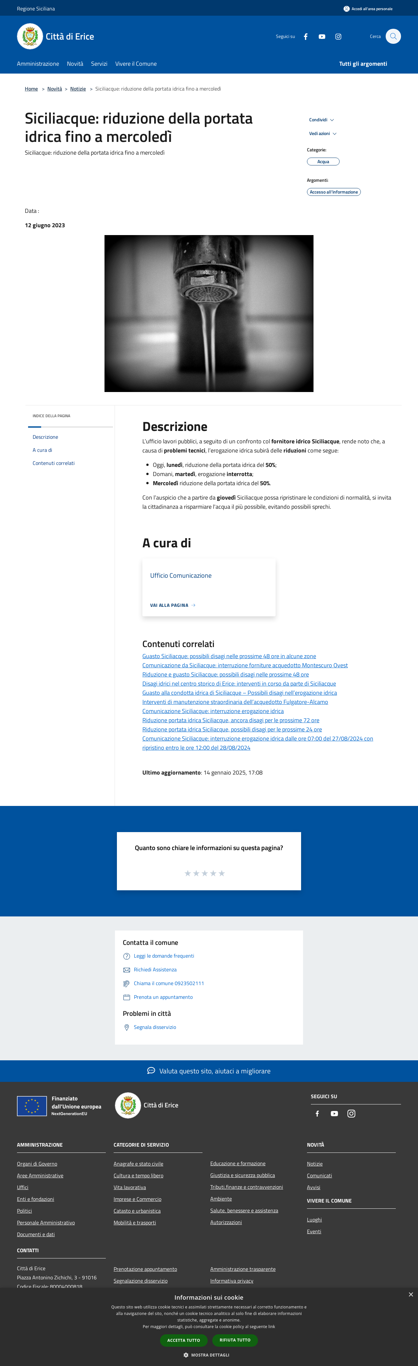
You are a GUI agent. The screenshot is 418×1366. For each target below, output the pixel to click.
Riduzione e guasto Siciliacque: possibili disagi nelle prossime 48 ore (225, 674)
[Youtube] (318, 36)
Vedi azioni (324, 134)
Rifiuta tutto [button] (235, 1340)
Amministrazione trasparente (243, 1269)
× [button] (410, 1294)
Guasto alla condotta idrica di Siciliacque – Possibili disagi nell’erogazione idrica (239, 692)
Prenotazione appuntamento (145, 1269)
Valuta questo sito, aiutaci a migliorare (209, 1071)
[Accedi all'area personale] (368, 8)
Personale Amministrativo (46, 1222)
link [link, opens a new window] (271, 1326)
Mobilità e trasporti (135, 1222)
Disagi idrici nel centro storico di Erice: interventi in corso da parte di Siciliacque (239, 683)
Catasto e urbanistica (137, 1211)
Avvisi (313, 1187)
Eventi (314, 1231)
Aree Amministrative (40, 1175)
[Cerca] (393, 36)
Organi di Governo (37, 1164)
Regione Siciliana (36, 8)
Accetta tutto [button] (184, 1340)
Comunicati (319, 1175)
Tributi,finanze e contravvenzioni (246, 1187)
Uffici (22, 1187)
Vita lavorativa (130, 1187)
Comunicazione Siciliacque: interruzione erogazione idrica (213, 711)
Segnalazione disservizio (141, 1281)
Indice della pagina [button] (51, 416)
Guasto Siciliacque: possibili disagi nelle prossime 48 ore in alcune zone (229, 656)
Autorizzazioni (226, 1222)
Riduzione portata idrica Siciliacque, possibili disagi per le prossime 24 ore (232, 729)
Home (31, 89)
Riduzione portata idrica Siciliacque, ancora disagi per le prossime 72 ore (230, 720)
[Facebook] (302, 36)
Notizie (78, 89)
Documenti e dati (36, 1234)
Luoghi (314, 1219)
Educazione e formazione (237, 1163)
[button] (209, 1355)
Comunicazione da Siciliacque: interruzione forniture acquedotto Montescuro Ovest (245, 665)
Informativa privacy (231, 1281)
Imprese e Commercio (137, 1199)
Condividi (322, 120)
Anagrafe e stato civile (138, 1164)
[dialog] (209, 1327)
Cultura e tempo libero (138, 1175)
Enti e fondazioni (35, 1199)
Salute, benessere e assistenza (244, 1210)
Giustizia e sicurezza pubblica (242, 1175)
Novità (54, 89)
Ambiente (221, 1199)
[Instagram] (335, 36)
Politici (24, 1211)
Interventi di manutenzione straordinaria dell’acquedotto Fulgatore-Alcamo (235, 701)
